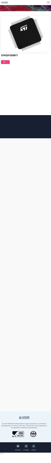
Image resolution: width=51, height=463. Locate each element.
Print (5, 62)
